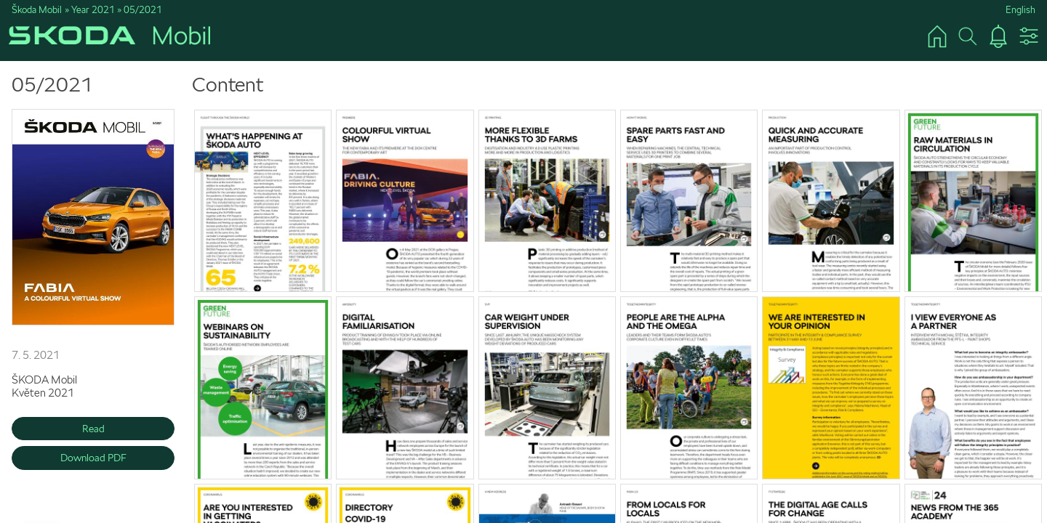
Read (93, 428)
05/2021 (143, 9)
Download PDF (93, 457)
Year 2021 (93, 9)
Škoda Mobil (37, 9)
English (1020, 9)
